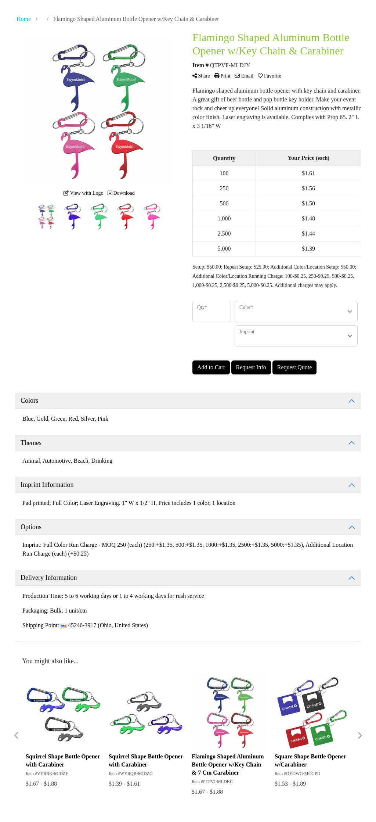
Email (244, 76)
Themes (31, 442)
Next (359, 735)
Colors (29, 400)
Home (24, 19)
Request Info (251, 367)
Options (31, 527)
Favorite (269, 76)
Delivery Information (49, 577)
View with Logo (83, 193)
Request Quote (294, 367)
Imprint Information (47, 484)
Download (121, 193)
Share (201, 76)
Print (222, 76)
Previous (16, 735)
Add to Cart (211, 367)
